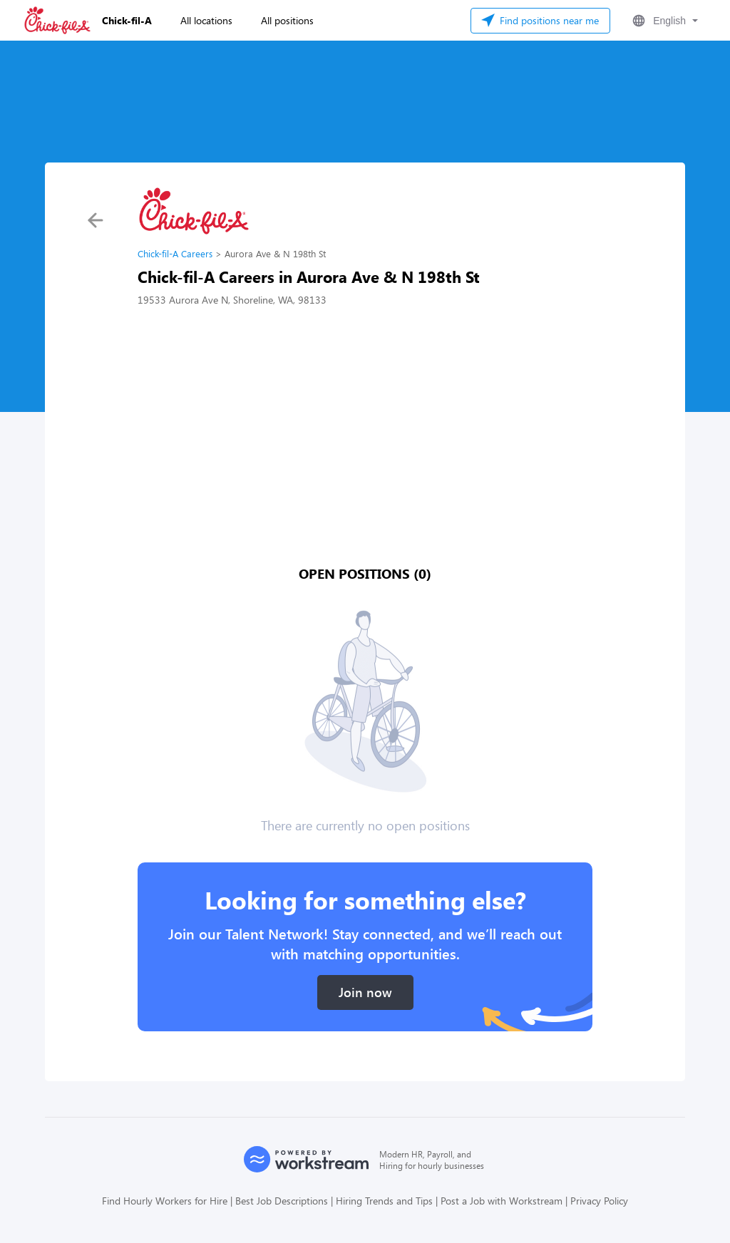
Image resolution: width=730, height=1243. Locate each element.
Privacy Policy (599, 1200)
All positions (287, 20)
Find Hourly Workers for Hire (164, 1200)
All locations (206, 20)
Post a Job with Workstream (501, 1200)
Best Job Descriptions (281, 1200)
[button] (663, 21)
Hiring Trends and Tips (384, 1200)
